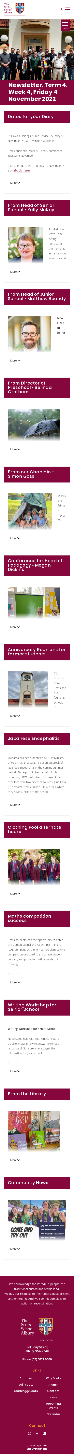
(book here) (22, 170)
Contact (53, 1391)
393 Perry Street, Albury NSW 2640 (37, 1349)
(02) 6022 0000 (42, 1359)
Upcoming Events (53, 1406)
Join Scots (26, 1385)
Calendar (53, 1414)
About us (26, 1378)
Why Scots (53, 1378)
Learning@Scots (26, 1391)
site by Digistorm (37, 1449)
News (53, 1397)
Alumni (53, 1385)
